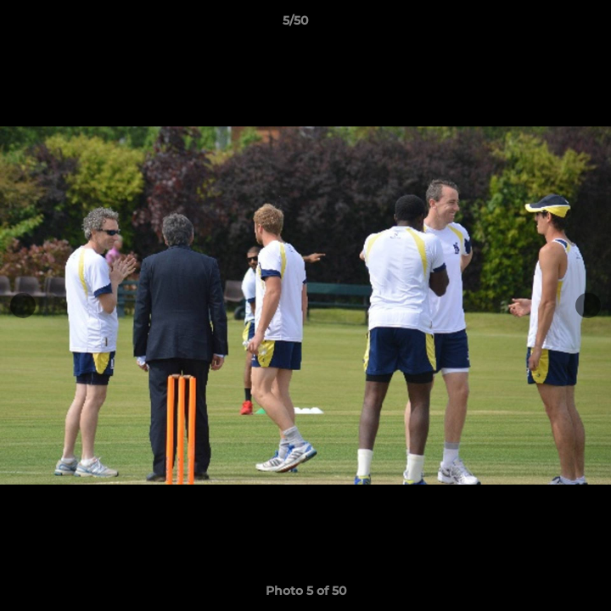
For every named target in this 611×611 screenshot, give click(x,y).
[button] (550, 24)
